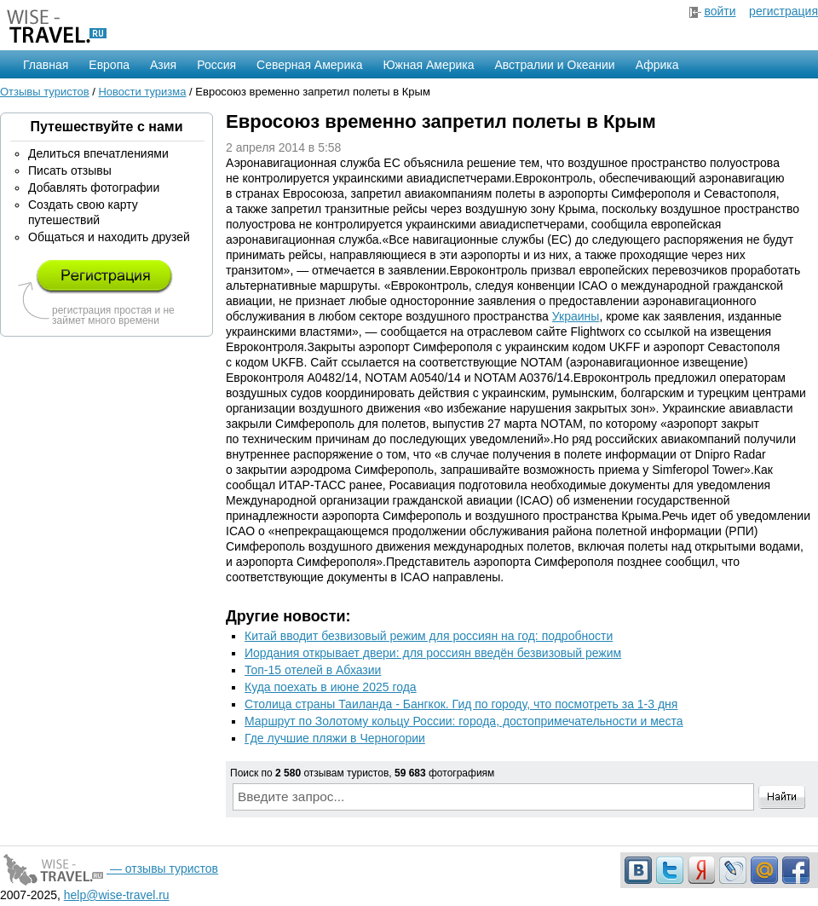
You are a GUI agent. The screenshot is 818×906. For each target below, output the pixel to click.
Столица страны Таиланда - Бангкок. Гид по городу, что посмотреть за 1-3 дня (461, 704)
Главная (45, 65)
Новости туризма (142, 91)
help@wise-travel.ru (117, 895)
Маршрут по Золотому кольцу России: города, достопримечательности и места (464, 721)
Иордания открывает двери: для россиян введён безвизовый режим (433, 653)
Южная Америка (428, 65)
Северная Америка (309, 65)
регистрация (783, 11)
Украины (576, 316)
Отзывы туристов (44, 91)
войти (719, 11)
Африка (657, 65)
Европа (109, 65)
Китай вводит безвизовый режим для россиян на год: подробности (429, 636)
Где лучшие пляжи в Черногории (335, 738)
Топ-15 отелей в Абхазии (313, 670)
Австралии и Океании (555, 65)
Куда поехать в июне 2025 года (331, 687)
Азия (163, 65)
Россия (216, 65)
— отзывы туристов (109, 868)
